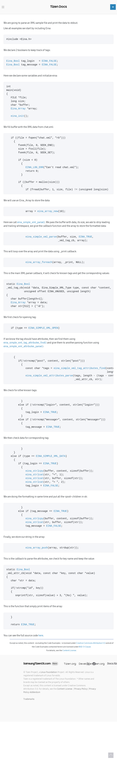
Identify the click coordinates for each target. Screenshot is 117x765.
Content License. (65, 688)
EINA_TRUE (85, 237)
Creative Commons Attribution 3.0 (90, 643)
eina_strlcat (34, 474)
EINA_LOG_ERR (34, 167)
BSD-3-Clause (85, 646)
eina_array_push (37, 547)
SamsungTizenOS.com (37, 663)
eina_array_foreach (39, 262)
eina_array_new (47, 211)
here (40, 635)
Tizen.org (70, 663)
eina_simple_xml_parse (41, 237)
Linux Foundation (48, 672)
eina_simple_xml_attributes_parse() (23, 346)
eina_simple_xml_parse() (31, 222)
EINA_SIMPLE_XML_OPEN (43, 328)
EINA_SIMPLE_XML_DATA (50, 456)
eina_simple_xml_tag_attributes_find (79, 368)
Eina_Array (18, 108)
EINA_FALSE (49, 61)
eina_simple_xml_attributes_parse (49, 375)
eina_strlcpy (34, 471)
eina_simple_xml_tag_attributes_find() (25, 342)
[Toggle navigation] (3, 7)
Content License (69, 650)
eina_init (17, 116)
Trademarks (28, 699)
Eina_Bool (13, 61)
